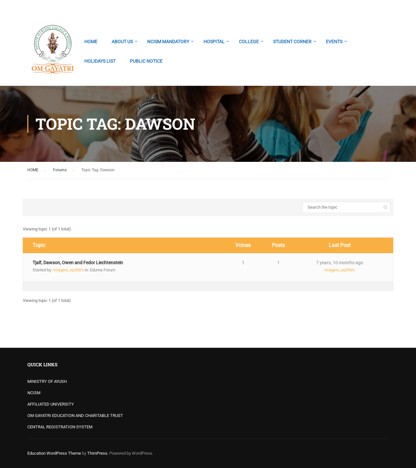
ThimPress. (97, 453)
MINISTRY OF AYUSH (47, 381)
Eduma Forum (102, 269)
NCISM (33, 392)
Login (383, 8)
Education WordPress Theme (54, 453)
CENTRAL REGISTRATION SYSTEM (59, 426)
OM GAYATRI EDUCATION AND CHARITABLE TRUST (75, 415)
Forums (60, 170)
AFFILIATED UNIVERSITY (50, 404)
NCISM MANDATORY (168, 41)
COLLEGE (249, 41)
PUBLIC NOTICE (146, 61)
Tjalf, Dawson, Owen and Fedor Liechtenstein (78, 262)
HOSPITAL (214, 41)
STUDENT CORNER (292, 41)
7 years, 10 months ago (339, 262)
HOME (90, 41)
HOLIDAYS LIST (100, 61)
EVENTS (334, 41)
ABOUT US (122, 41)
